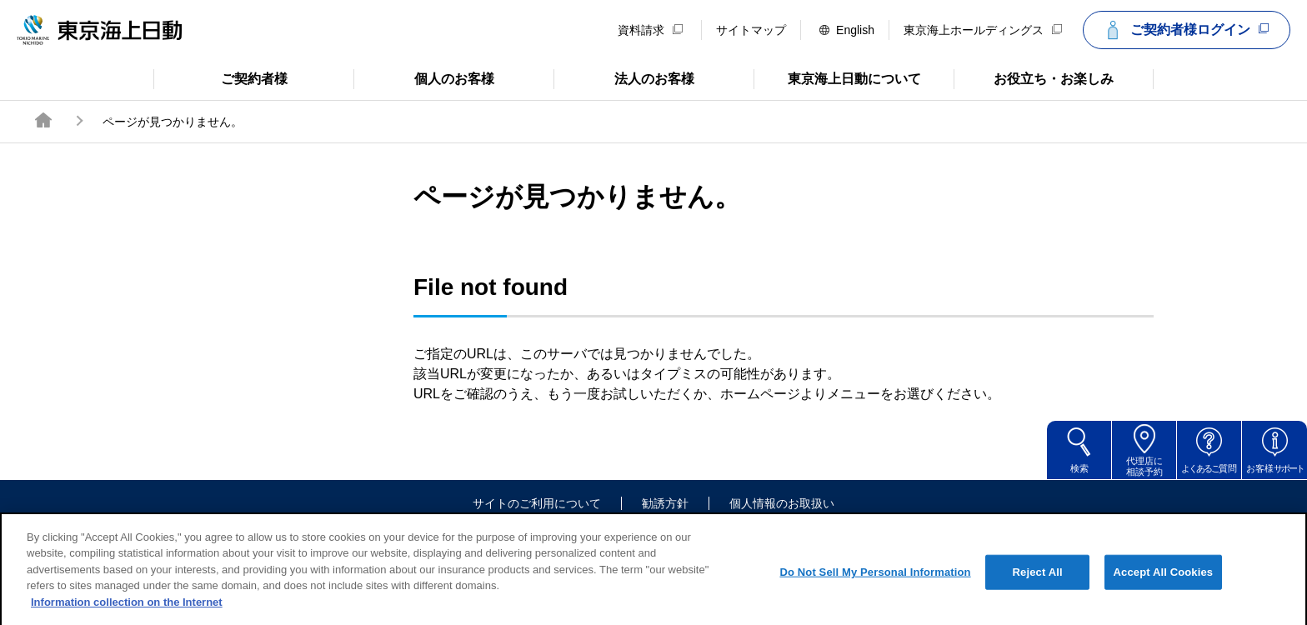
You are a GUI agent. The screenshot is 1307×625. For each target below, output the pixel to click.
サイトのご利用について (537, 503)
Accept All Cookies (1164, 584)
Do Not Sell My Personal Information (874, 584)
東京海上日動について (837, 77)
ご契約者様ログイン (1184, 30)
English (846, 30)
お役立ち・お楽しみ (1034, 77)
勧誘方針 (665, 503)
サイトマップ (751, 30)
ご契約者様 (220, 77)
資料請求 (650, 30)
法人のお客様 (623, 77)
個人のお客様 (423, 77)
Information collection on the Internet (127, 614)
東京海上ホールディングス (983, 30)
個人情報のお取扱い (781, 503)
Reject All (1038, 584)
